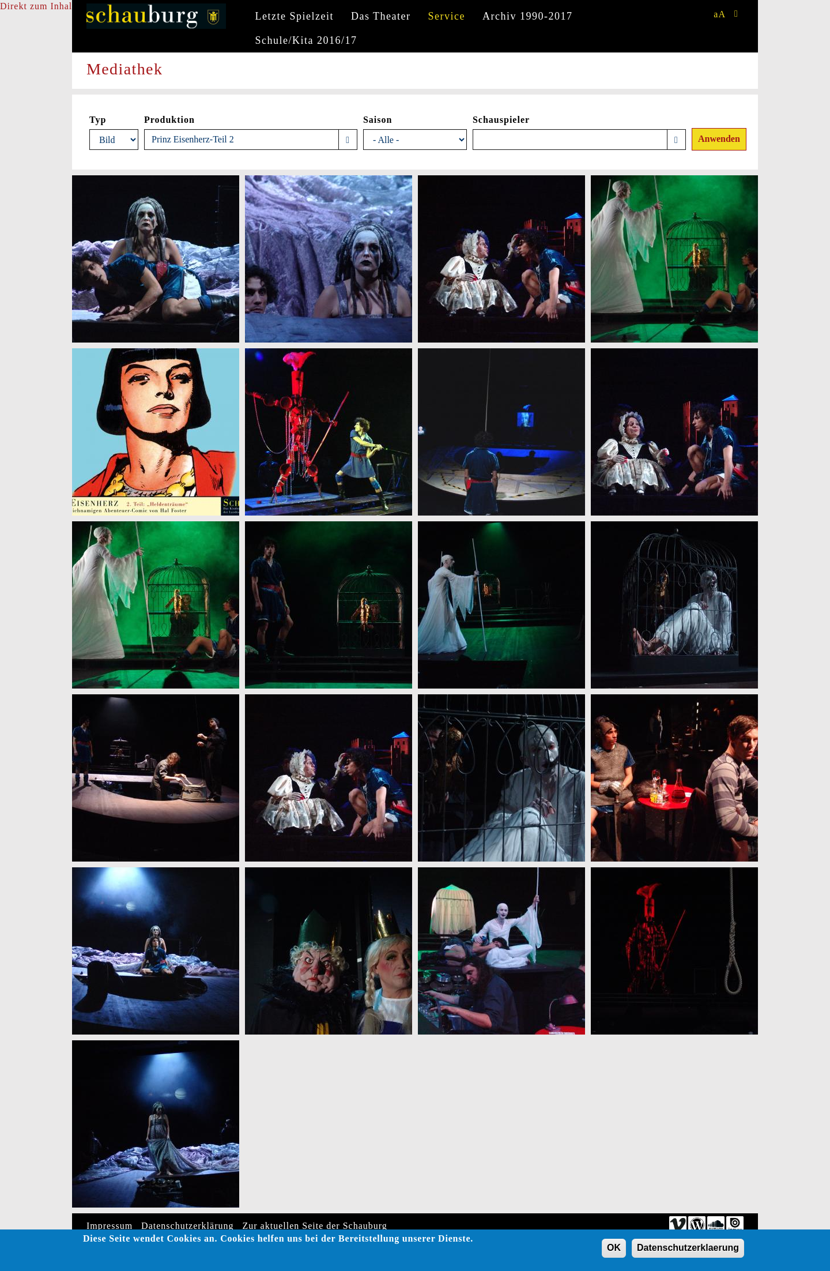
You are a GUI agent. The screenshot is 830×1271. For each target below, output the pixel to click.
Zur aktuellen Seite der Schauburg (315, 1226)
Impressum (109, 1226)
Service (446, 16)
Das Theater (381, 16)
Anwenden (719, 139)
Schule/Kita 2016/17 (306, 40)
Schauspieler (501, 120)
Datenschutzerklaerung (688, 1250)
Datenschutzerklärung (187, 1226)
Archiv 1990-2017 (527, 16)
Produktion (169, 120)
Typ (97, 120)
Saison (377, 120)
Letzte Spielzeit (294, 16)
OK (614, 1250)
